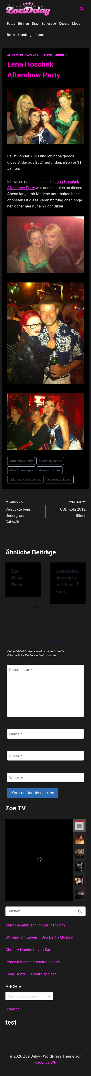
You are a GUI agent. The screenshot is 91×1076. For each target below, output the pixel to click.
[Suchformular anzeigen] (81, 9)
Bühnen (23, 23)
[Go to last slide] (14, 583)
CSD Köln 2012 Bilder (67, 508)
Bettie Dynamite (50, 461)
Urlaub (38, 35)
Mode (76, 23)
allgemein (15, 55)
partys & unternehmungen (46, 55)
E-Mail (15, 756)
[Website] (45, 778)
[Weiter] (77, 583)
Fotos (11, 23)
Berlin (11, 35)
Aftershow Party (21, 187)
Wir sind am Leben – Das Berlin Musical (39, 937)
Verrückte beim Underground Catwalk (23, 511)
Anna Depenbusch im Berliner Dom (35, 925)
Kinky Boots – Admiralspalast (30, 974)
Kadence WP (45, 1062)
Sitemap (12, 1009)
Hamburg (24, 35)
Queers (64, 23)
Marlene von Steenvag (25, 479)
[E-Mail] (45, 756)
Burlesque (49, 23)
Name (15, 734)
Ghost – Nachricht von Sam (29, 949)
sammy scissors (59, 479)
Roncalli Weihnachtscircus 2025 (32, 962)
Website (16, 778)
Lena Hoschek (67, 181)
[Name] (45, 734)
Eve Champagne (21, 470)
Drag (35, 23)
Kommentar (20, 669)
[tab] (36, 608)
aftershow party (21, 461)
